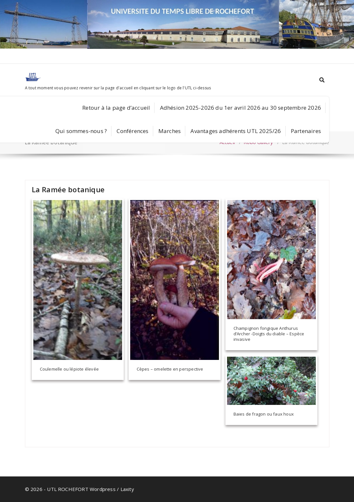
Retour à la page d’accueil (116, 107)
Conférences (132, 131)
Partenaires (306, 131)
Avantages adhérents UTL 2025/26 (235, 131)
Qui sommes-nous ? (81, 131)
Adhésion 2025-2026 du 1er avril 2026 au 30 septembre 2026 (240, 107)
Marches (169, 131)
